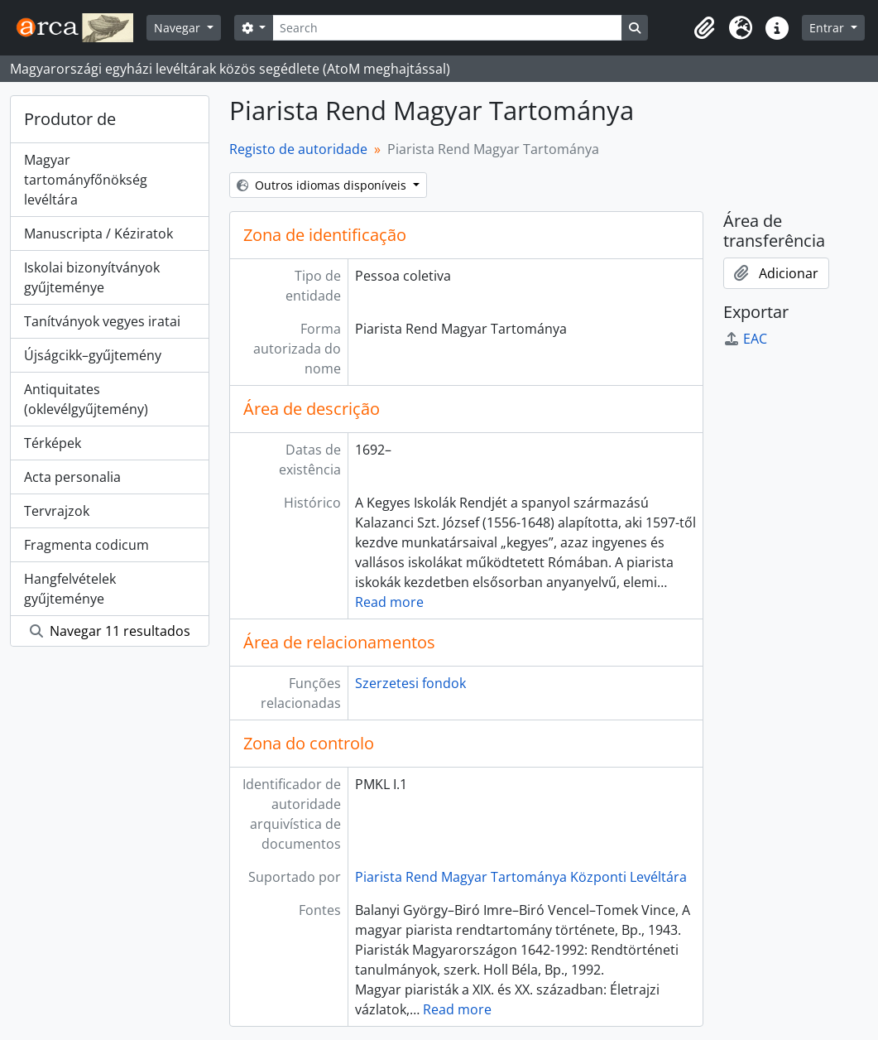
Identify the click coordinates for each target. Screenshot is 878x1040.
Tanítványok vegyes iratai (102, 321)
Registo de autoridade (298, 149)
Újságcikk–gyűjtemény (92, 355)
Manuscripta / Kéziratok (98, 233)
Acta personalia (72, 477)
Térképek (52, 443)
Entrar (828, 28)
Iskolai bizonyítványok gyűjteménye (92, 277)
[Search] (446, 28)
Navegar (179, 28)
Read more (389, 602)
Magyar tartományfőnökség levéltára (85, 180)
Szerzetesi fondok (410, 683)
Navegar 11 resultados (110, 631)
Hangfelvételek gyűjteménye (70, 589)
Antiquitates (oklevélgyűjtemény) (86, 399)
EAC (745, 339)
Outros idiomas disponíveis (323, 185)
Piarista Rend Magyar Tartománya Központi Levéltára (521, 877)
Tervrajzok (56, 511)
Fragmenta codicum (86, 545)
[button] (704, 28)
